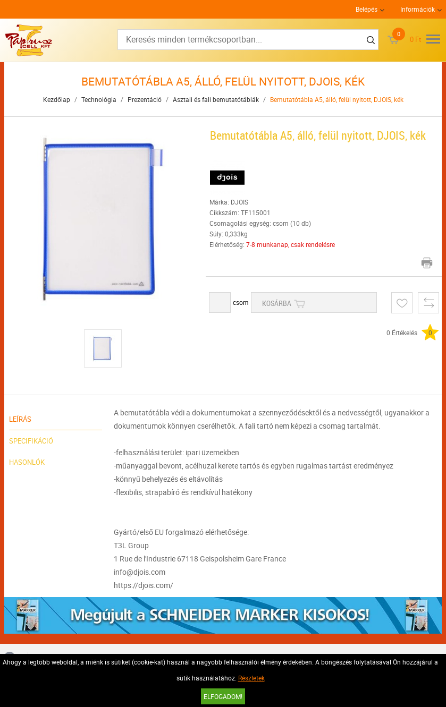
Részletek (251, 678)
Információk (417, 9)
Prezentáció (145, 99)
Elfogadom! (223, 696)
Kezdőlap (56, 99)
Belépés (366, 9)
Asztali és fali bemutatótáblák (216, 99)
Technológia (98, 99)
